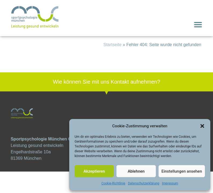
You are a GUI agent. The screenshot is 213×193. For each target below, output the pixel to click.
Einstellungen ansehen (181, 171)
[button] (202, 126)
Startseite (113, 44)
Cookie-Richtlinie (113, 183)
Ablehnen (136, 171)
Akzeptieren (94, 171)
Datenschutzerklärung (143, 183)
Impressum (170, 183)
